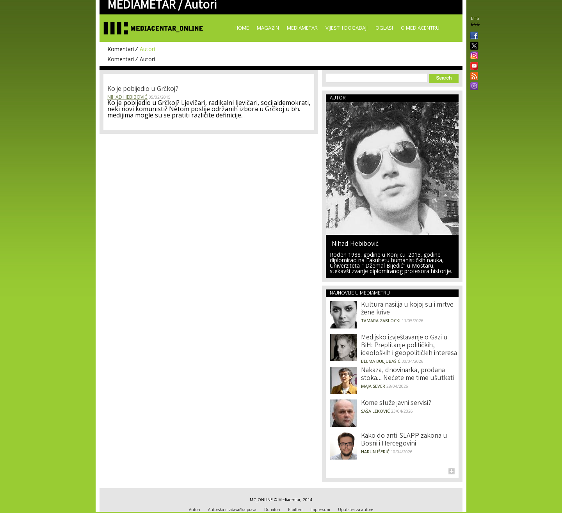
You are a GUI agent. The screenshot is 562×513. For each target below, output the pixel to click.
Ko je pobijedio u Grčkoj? (142, 89)
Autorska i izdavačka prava (232, 509)
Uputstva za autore (355, 509)
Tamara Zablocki (380, 320)
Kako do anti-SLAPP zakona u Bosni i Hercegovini (404, 440)
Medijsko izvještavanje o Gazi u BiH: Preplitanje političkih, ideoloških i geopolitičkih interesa (409, 346)
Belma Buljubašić (380, 361)
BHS (475, 18)
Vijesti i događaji (346, 27)
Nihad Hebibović (127, 97)
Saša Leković (375, 411)
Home (242, 27)
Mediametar (302, 27)
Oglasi (384, 27)
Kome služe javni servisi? (396, 403)
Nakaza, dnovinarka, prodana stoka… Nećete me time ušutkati (407, 374)
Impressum (320, 509)
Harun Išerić (375, 451)
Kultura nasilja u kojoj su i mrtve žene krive (407, 309)
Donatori (272, 509)
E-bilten (295, 509)
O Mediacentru (420, 27)
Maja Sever (373, 386)
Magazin (268, 27)
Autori (147, 49)
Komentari (120, 49)
